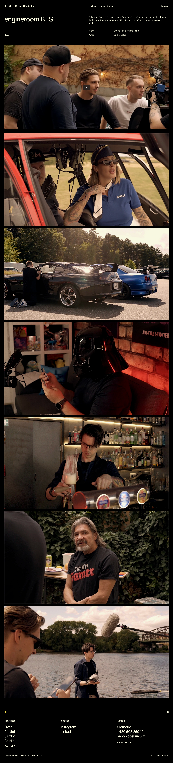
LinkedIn (67, 731)
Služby (102, 6)
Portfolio (93, 6)
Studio (110, 6)
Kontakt (165, 6)
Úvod (8, 727)
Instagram (68, 727)
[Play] (86, 91)
